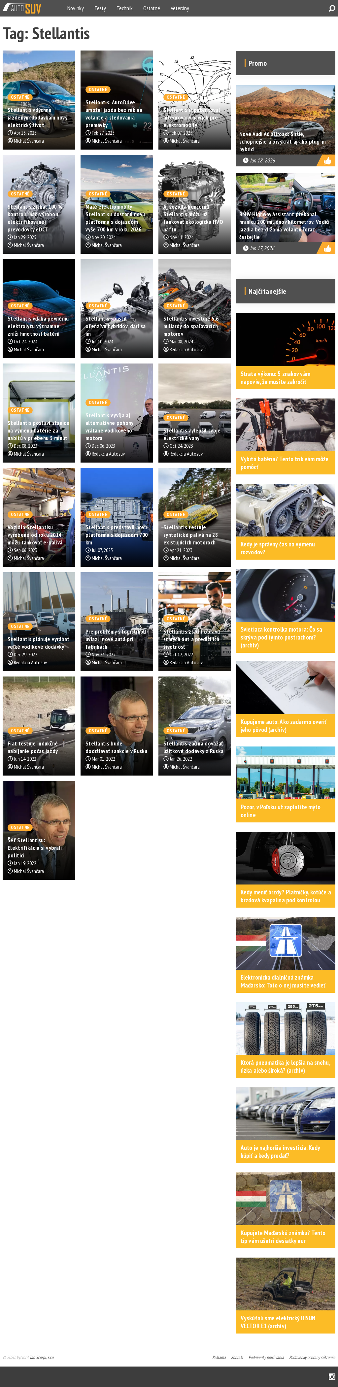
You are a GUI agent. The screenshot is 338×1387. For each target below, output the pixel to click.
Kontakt (237, 1357)
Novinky (75, 8)
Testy (100, 8)
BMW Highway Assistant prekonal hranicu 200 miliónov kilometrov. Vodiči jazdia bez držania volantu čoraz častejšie (284, 225)
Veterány (180, 8)
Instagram (332, 1376)
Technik (125, 8)
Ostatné (151, 8)
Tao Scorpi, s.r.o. (41, 1357)
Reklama (219, 1357)
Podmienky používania (266, 1357)
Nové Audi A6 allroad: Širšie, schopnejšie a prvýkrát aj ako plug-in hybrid (282, 141)
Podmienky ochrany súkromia (312, 1357)
